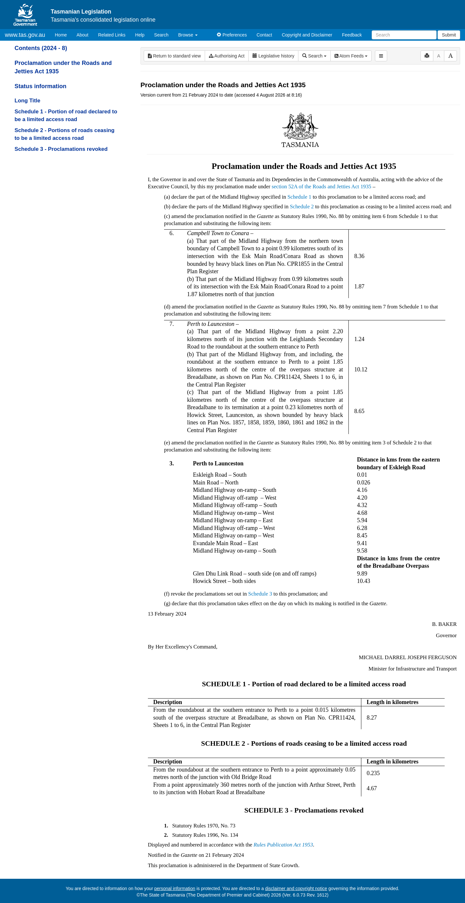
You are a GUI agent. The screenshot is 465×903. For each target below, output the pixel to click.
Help (140, 34)
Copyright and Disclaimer (307, 34)
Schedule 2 (302, 206)
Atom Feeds (351, 55)
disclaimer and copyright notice (296, 888)
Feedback (352, 34)
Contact (264, 34)
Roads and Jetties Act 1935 (342, 186)
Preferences (232, 34)
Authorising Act (227, 55)
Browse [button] (188, 34)
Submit (449, 34)
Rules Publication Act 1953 (283, 845)
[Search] (404, 34)
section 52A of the (292, 186)
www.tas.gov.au (25, 35)
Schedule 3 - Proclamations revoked (61, 149)
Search (161, 34)
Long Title (27, 101)
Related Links (112, 34)
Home (63, 34)
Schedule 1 (299, 197)
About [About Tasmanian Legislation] (82, 34)
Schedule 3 (260, 594)
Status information (41, 86)
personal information (174, 888)
